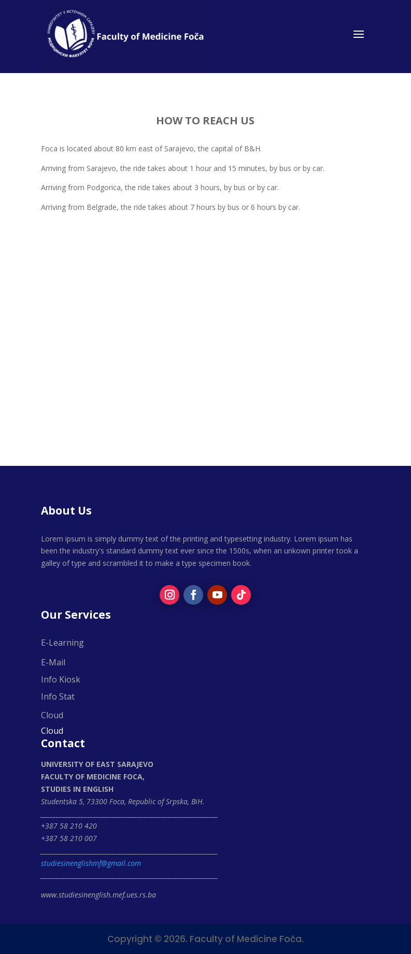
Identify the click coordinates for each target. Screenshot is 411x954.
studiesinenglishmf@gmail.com (91, 863)
